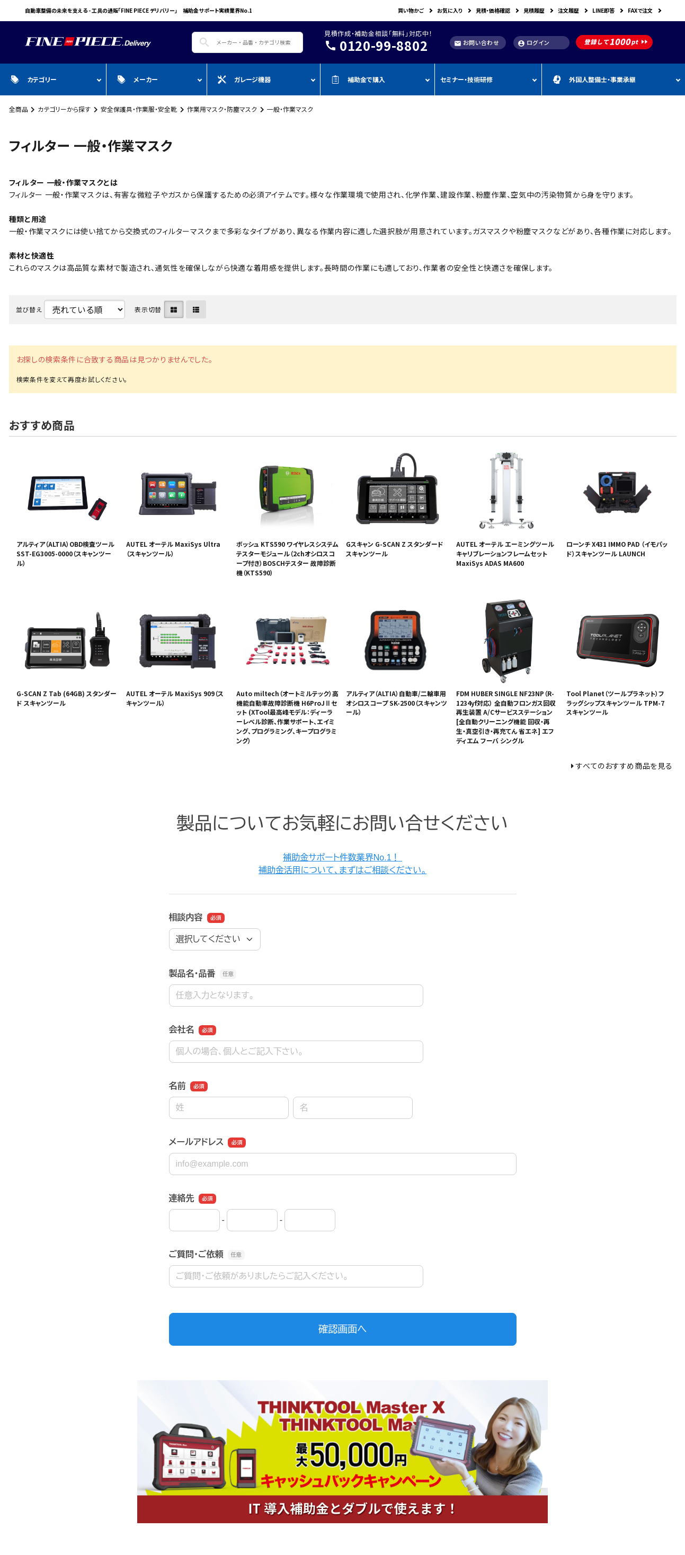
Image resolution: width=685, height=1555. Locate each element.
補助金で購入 (358, 79)
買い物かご (411, 10)
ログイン (534, 42)
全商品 (18, 108)
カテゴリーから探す (64, 108)
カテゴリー (34, 79)
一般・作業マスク (290, 108)
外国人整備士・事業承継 (594, 79)
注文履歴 (568, 10)
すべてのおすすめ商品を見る (624, 765)
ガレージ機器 (244, 79)
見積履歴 (534, 10)
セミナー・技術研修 (466, 79)
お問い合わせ (477, 42)
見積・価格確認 (493, 10)
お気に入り (449, 10)
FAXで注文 (640, 10)
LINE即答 (603, 10)
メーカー (137, 79)
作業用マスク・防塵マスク (222, 108)
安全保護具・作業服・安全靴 (139, 108)
